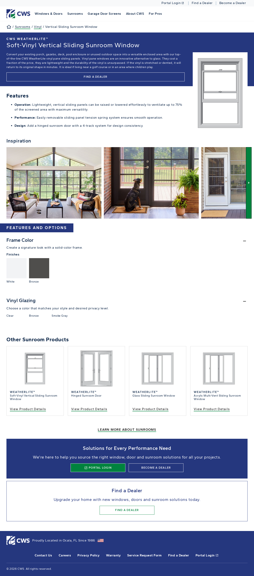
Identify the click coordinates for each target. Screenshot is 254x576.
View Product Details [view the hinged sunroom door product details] (89, 409)
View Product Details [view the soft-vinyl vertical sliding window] (28, 409)
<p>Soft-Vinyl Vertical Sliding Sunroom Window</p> (35, 381)
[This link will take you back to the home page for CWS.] (18, 13)
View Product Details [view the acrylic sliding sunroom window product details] (212, 409)
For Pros (155, 14)
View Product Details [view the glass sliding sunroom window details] (150, 409)
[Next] (249, 182)
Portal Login (172, 3)
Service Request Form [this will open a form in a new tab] (144, 555)
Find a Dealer (202, 3)
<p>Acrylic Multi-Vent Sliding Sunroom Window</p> (218, 381)
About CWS (135, 14)
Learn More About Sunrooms (127, 429)
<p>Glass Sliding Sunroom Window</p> (157, 381)
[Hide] (127, 241)
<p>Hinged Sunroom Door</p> (96, 381)
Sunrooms (75, 14)
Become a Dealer (232, 3)
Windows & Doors (49, 14)
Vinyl (38, 27)
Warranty (113, 555)
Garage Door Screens (104, 14)
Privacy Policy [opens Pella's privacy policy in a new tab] (88, 555)
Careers (65, 555)
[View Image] (53, 182)
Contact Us (43, 555)
